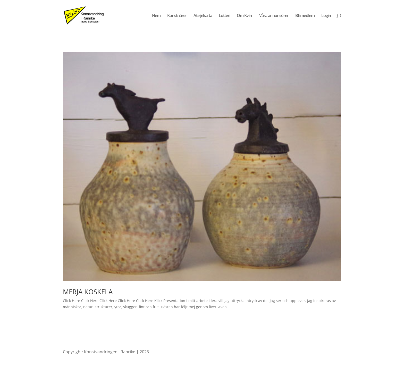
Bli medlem (305, 16)
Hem (156, 16)
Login (326, 16)
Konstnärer (177, 16)
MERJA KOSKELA (88, 291)
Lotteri (224, 16)
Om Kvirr (244, 16)
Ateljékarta (202, 16)
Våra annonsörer (274, 16)
